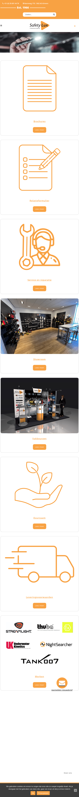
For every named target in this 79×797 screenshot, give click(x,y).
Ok (33, 793)
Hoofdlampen (6, 729)
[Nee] (75, 790)
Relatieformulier (39, 200)
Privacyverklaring (49, 756)
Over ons (68, 773)
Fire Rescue (28, 739)
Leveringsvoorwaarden (39, 597)
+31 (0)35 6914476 (69, 742)
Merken (39, 676)
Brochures (40, 121)
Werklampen (6, 736)
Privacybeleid (43, 793)
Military (26, 743)
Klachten (46, 743)
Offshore (26, 736)
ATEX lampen (6, 732)
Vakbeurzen (39, 438)
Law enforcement (30, 732)
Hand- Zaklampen (8, 726)
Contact (45, 732)
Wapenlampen (6, 753)
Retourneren (48, 746)
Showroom (39, 359)
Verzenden (47, 739)
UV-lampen (5, 760)
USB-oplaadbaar (7, 756)
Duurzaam (39, 517)
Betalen (45, 736)
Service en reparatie (40, 279)
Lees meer (39, 130)
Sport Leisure (29, 746)
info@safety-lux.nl (70, 746)
